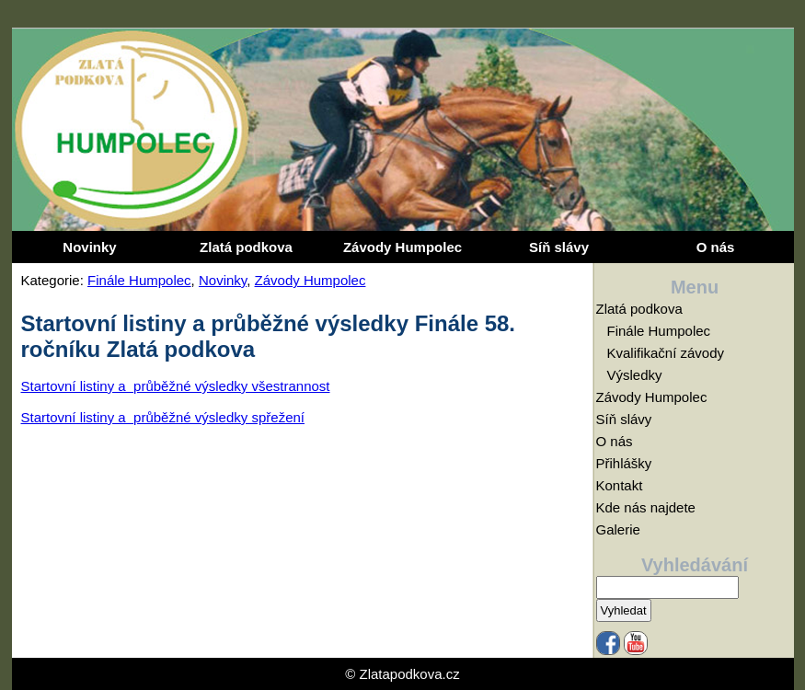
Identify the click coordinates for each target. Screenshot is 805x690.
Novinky (89, 247)
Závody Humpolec (402, 247)
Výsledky (634, 375)
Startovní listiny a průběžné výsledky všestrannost (175, 386)
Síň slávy (559, 247)
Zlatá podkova (246, 247)
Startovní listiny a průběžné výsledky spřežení (163, 417)
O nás (715, 247)
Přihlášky (624, 463)
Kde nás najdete (646, 507)
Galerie (618, 529)
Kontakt (619, 485)
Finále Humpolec (139, 280)
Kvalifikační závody (666, 353)
